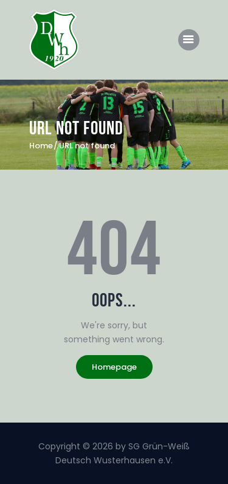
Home (41, 145)
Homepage (114, 367)
